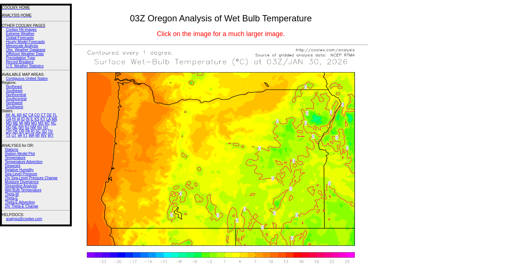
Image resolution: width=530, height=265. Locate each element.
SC (38, 131)
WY (51, 135)
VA (19, 135)
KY (42, 119)
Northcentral (16, 95)
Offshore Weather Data (24, 54)
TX (8, 135)
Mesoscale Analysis (22, 46)
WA (31, 135)
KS (37, 119)
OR (21, 131)
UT (14, 135)
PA (27, 131)
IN (27, 119)
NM (33, 127)
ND (8, 127)
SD (44, 131)
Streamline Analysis (21, 186)
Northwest (14, 103)
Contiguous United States (26, 79)
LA (48, 119)
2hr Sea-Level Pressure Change (31, 178)
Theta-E (11, 198)
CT (43, 115)
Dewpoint (12, 166)
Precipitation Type (20, 58)
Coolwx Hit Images (21, 30)
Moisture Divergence (22, 182)
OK (15, 131)
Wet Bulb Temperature (23, 190)
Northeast (14, 87)
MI (21, 123)
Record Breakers (19, 62)
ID (23, 119)
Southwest (14, 107)
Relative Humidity (19, 170)
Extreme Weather (20, 34)
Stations (11, 150)
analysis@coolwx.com (24, 219)
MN (27, 123)
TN (50, 131)
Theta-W (12, 194)
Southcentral (16, 99)
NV (39, 127)
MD (9, 123)
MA (54, 119)
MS (40, 123)
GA (8, 119)
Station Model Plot (20, 154)
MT (47, 123)
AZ (24, 115)
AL (13, 115)
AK (8, 115)
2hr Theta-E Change (21, 206)
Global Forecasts (20, 38)
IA (18, 119)
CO (37, 115)
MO (34, 123)
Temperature (15, 158)
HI (14, 119)
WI (37, 135)
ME (15, 123)
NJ (27, 127)
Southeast (14, 91)
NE (14, 127)
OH (8, 131)
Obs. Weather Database (25, 50)
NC (53, 123)
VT (25, 135)
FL (55, 115)
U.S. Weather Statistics (25, 66)
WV (44, 135)
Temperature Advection (23, 162)
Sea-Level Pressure (21, 174)
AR (19, 115)
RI (33, 131)
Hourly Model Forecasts (25, 42)
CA (30, 115)
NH (21, 127)
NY (45, 127)
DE (49, 115)
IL (32, 119)
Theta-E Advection (20, 202)
